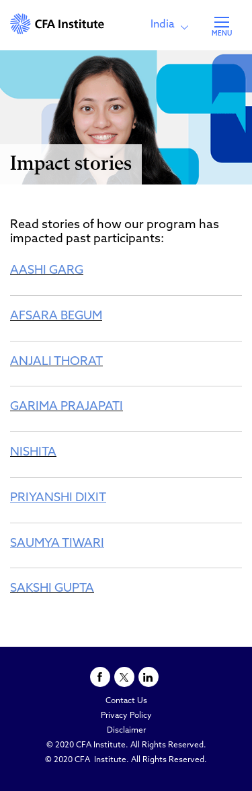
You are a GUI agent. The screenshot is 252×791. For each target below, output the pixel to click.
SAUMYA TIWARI (57, 543)
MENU (222, 34)
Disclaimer (126, 731)
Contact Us (126, 701)
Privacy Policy (126, 716)
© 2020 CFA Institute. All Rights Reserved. (126, 745)
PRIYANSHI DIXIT (58, 498)
